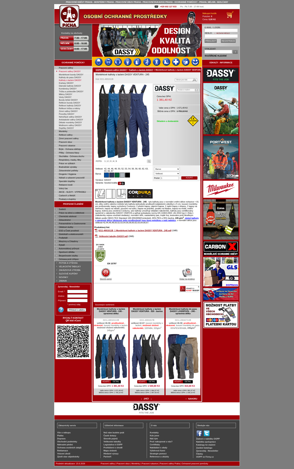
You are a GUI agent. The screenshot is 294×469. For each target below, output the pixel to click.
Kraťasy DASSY (66, 83)
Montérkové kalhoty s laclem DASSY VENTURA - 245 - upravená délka (111, 311)
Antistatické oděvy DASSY (71, 120)
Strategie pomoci (158, 453)
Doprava (61, 438)
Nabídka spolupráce (206, 442)
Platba (60, 435)
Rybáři (62, 245)
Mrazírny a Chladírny (68, 241)
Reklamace (62, 450)
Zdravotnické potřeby (68, 170)
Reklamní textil (65, 185)
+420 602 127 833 (168, 6)
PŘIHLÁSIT (210, 41)
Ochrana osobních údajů (69, 447)
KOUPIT (189, 178)
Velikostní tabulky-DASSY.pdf (113, 236)
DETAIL (116, 382)
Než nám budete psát (114, 432)
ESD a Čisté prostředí (69, 231)
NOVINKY (63, 277)
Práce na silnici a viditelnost (71, 213)
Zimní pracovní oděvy (69, 138)
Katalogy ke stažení (205, 445)
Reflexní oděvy (66, 135)
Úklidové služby (66, 227)
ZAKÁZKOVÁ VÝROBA (69, 270)
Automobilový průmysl (69, 248)
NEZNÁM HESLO (223, 33)
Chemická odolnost (67, 216)
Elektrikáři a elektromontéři (71, 234)
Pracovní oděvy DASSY (70, 71)
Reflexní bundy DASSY (69, 103)
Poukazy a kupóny (67, 199)
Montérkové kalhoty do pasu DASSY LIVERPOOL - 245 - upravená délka (183, 311)
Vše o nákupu (64, 432)
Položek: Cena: (209, 16)
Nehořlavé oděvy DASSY (70, 117)
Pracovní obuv (65, 142)
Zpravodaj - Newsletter (207, 451)
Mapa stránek (110, 450)
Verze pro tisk (182, 80)
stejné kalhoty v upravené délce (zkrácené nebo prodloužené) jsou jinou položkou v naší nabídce (147, 219)
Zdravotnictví (65, 220)
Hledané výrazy (111, 453)
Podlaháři (63, 238)
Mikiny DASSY (65, 94)
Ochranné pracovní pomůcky (195, 463)
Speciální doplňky (67, 181)
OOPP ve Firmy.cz (205, 457)
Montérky (63, 131)
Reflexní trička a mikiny (69, 108)
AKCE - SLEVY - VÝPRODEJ (72, 192)
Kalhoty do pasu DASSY (70, 77)
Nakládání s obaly (158, 447)
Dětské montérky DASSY (70, 122)
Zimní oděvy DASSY (68, 111)
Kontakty (154, 432)
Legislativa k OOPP (113, 444)
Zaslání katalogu (204, 448)
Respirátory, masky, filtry (70, 160)
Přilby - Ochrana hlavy (69, 153)
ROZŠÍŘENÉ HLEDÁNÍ (215, 56)
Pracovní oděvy (66, 68)
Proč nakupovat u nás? (161, 441)
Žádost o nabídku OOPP (208, 439)
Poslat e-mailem (184, 90)
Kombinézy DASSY (68, 89)
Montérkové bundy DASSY (71, 74)
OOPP (99, 70)
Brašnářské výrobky (68, 167)
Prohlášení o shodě (113, 447)
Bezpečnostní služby (68, 256)
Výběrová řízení (157, 450)
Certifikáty (155, 444)
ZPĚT (146, 399)
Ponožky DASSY (66, 114)
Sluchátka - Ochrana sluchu (71, 156)
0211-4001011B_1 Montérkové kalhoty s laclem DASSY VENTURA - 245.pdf (134, 230)
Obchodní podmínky (67, 441)
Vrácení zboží (63, 453)
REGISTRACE (228, 41)
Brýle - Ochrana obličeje (70, 149)
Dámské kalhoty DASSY (70, 86)
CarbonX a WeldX (67, 195)
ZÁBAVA (63, 281)
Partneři (107, 456)
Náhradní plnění (65, 444)
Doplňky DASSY (66, 128)
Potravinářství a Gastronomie (72, 223)
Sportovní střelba (66, 252)
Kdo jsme (154, 435)
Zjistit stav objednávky (68, 456)
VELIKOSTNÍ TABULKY (70, 266)
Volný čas (63, 188)
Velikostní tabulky (112, 441)
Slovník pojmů (106, 278)
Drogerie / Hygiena (67, 174)
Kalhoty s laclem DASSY (70, 80)
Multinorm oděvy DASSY (70, 125)
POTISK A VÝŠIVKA (68, 263)
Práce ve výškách (67, 163)
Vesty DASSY (65, 97)
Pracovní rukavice (67, 145)
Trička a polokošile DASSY (71, 91)
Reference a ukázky (159, 456)
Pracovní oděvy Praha (170, 463)
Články (199, 454)
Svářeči (62, 209)
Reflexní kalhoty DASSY (70, 105)
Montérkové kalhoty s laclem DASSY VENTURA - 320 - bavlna (147, 310)
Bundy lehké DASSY (68, 100)
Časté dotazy (110, 435)
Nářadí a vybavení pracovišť (72, 178)
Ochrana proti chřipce (69, 259)
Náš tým (154, 438)
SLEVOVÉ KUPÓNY (68, 274)
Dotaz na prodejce (187, 278)
